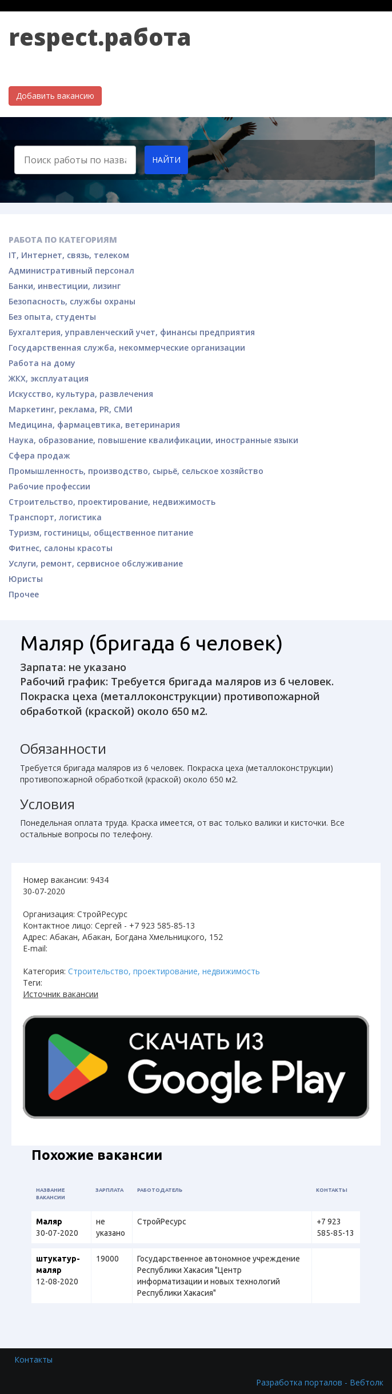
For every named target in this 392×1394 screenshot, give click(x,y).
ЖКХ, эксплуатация (49, 378)
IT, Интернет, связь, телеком (69, 255)
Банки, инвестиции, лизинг (65, 285)
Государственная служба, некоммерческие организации (127, 347)
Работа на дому (42, 362)
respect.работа (100, 37)
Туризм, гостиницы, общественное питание (101, 532)
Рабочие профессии (49, 486)
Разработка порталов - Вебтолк (319, 1382)
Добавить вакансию (55, 95)
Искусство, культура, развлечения (81, 393)
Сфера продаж (39, 455)
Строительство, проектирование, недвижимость (112, 501)
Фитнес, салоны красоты (61, 548)
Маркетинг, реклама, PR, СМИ (71, 409)
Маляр (49, 1221)
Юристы (26, 578)
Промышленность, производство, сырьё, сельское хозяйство (136, 470)
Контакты (33, 1359)
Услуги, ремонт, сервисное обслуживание (96, 563)
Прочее (24, 594)
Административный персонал (71, 270)
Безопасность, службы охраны (72, 301)
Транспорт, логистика (55, 517)
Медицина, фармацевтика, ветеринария (94, 424)
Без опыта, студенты (52, 316)
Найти (166, 159)
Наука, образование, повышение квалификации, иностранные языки (153, 440)
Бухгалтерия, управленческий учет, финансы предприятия (132, 332)
